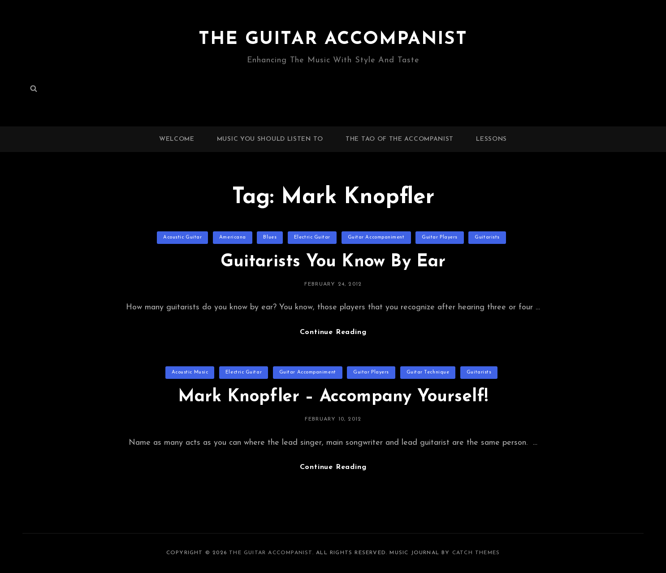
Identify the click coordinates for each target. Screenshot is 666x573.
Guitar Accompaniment (376, 237)
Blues (270, 237)
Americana (232, 237)
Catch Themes (476, 553)
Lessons (491, 139)
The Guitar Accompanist (333, 39)
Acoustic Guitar (182, 237)
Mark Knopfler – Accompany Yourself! (333, 397)
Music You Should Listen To (270, 139)
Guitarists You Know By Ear (333, 262)
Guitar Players (440, 237)
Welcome (177, 139)
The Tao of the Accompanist (400, 139)
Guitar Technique (428, 372)
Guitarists (487, 237)
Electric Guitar (312, 237)
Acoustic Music (190, 372)
